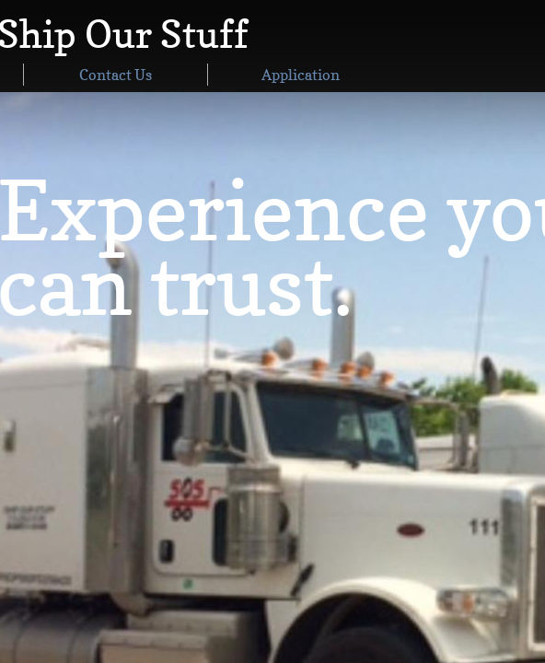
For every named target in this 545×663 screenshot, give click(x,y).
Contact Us (115, 74)
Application (300, 74)
